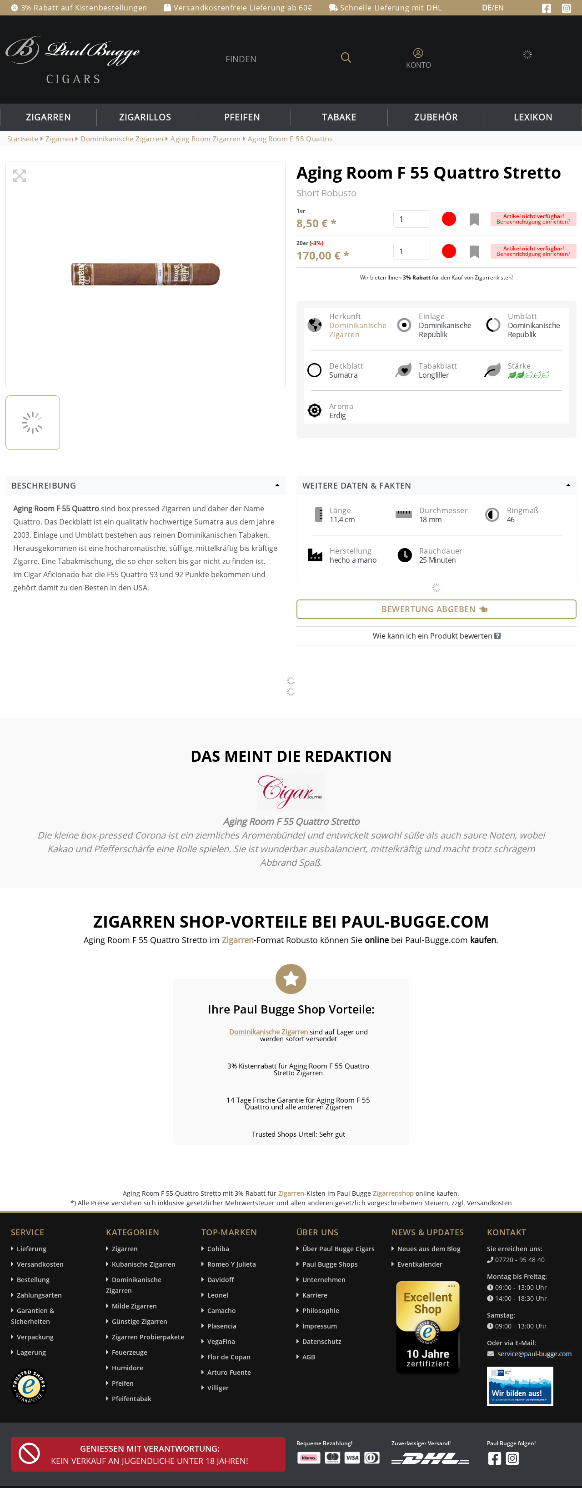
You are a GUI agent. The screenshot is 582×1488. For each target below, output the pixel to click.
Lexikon (533, 117)
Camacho (221, 1310)
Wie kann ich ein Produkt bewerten (437, 636)
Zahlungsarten (39, 1295)
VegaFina (221, 1341)
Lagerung (31, 1352)
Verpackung (35, 1337)
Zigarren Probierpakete (148, 1337)
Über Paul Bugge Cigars (338, 1248)
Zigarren (48, 117)
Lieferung (31, 1248)
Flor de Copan (229, 1357)
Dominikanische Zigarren (358, 330)
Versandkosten (40, 1264)
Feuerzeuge (129, 1352)
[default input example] (412, 219)
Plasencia (221, 1326)
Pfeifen (242, 117)
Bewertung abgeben (434, 609)
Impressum (319, 1326)
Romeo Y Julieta (231, 1264)
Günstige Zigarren (139, 1321)
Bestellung (33, 1279)
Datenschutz (321, 1341)
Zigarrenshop (393, 1193)
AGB (308, 1357)
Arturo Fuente (229, 1372)
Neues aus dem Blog (429, 1248)
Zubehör (436, 117)
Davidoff (220, 1279)
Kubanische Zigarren (144, 1264)
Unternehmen (324, 1279)
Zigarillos (145, 117)
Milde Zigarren (134, 1306)
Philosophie (320, 1310)
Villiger (218, 1387)
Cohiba (218, 1248)
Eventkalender (419, 1264)
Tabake (339, 117)
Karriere (314, 1295)
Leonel (217, 1295)
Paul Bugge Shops (330, 1264)
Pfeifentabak (131, 1398)
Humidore (127, 1367)
